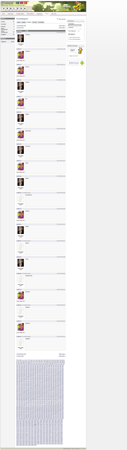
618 (63, 394)
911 (60, 412)
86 (57, 362)
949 (51, 414)
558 (22, 391)
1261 (38, 438)
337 (44, 377)
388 (17, 381)
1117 (38, 427)
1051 (32, 422)
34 (21, 361)
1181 (38, 432)
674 (47, 398)
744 (63, 401)
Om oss (77, 448)
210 (42, 370)
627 (35, 395)
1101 (38, 426)
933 (63, 413)
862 (44, 409)
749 (26, 403)
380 (47, 380)
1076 (58, 423)
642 (22, 396)
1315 (55, 442)
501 (35, 388)
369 (22, 380)
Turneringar (41, 22)
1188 (58, 432)
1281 (49, 439)
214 (51, 370)
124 (38, 365)
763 (58, 403)
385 (58, 380)
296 (47, 375)
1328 (46, 443)
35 (23, 361)
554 (60, 390)
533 (60, 389)
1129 (26, 428)
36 (25, 361)
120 (29, 365)
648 (35, 396)
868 (58, 409)
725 (19, 401)
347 (19, 379)
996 (63, 417)
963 (35, 415)
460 (38, 385)
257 (54, 372)
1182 (41, 432)
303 (63, 375)
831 (22, 408)
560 (26, 391)
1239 (20, 437)
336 (42, 377)
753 (35, 403)
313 (38, 376)
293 (40, 375)
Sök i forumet (62, 19)
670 (38, 398)
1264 (46, 438)
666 (29, 398)
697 (51, 399)
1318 (17, 443)
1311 (44, 442)
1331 (55, 443)
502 (38, 388)
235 (51, 371)
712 (38, 400)
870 (63, 409)
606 (35, 394)
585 (35, 393)
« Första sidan (20, 27)
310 (31, 376)
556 (17, 391)
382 (51, 380)
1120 (46, 427)
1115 (32, 427)
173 (54, 367)
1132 (35, 428)
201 (22, 370)
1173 (61, 431)
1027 (55, 419)
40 (31, 361)
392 (26, 381)
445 (51, 384)
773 (33, 404)
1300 (58, 441)
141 (29, 366)
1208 (23, 434)
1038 (41, 420)
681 (63, 398)
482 (40, 386)
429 (63, 382)
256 (51, 372)
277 (51, 374)
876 (29, 410)
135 (63, 365)
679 (58, 398)
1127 (20, 428)
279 (56, 374)
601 (24, 394)
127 (44, 365)
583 (31, 393)
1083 (32, 424)
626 (33, 395)
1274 (29, 439)
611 (47, 394)
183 (29, 369)
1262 (41, 438)
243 (22, 372)
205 (31, 370)
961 (31, 415)
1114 (29, 427)
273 (42, 374)
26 (57, 360)
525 (42, 389)
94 (21, 363)
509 (54, 388)
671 (40, 398)
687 (29, 399)
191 (47, 369)
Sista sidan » (62, 27)
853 (24, 409)
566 (40, 391)
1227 (32, 436)
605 (33, 394)
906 (49, 412)
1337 (26, 445)
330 (29, 377)
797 (40, 405)
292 (38, 375)
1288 (23, 441)
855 (29, 409)
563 (33, 391)
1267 (55, 438)
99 (30, 363)
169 (44, 367)
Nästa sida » (62, 25)
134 (60, 365)
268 (31, 374)
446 (54, 384)
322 (58, 376)
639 (63, 395)
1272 (23, 439)
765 (63, 403)
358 (44, 379)
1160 (23, 431)
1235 (55, 436)
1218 (52, 434)
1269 (61, 438)
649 (38, 396)
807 (63, 405)
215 (54, 370)
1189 (61, 432)
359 (47, 379)
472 (17, 386)
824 (54, 407)
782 (54, 404)
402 (49, 381)
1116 (35, 427)
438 (35, 384)
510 (56, 388)
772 (31, 404)
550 (51, 390)
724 (17, 401)
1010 (53, 418)
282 (63, 374)
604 (31, 394)
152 (54, 366)
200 (19, 370)
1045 (61, 420)
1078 (17, 424)
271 (38, 374)
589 (44, 393)
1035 (32, 420)
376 (38, 380)
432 (22, 384)
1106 (52, 426)
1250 (52, 437)
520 (31, 389)
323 (60, 376)
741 (56, 401)
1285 (61, 439)
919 (31, 413)
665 (26, 398)
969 (49, 415)
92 (18, 363)
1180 (35, 432)
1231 (44, 436)
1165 (38, 431)
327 (22, 377)
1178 (29, 432)
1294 (41, 441)
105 (43, 363)
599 (19, 394)
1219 (55, 434)
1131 (32, 428)
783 (56, 404)
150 (49, 366)
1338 (29, 445)
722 (60, 400)
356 (40, 379)
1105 (49, 426)
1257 (26, 438)
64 (21, 362)
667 (31, 398)
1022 (41, 419)
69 (30, 362)
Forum (47, 13)
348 (22, 379)
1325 (38, 443)
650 (40, 396)
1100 (35, 426)
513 (63, 388)
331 (31, 377)
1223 (20, 436)
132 (56, 365)
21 (49, 360)
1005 (39, 418)
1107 (55, 426)
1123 (55, 427)
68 (28, 362)
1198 (41, 433)
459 (35, 385)
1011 (56, 418)
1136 (46, 428)
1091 (55, 424)
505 (44, 388)
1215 (44, 434)
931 (58, 413)
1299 (55, 441)
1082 (29, 424)
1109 (61, 426)
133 (58, 365)
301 (58, 375)
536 (19, 390)
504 (42, 388)
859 (38, 409)
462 (42, 385)
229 (38, 371)
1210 (29, 434)
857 (33, 409)
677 (54, 398)
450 (63, 384)
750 (29, 403)
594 (56, 393)
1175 (20, 432)
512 (60, 388)
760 (51, 403)
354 (35, 379)
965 (40, 415)
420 (42, 382)
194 (54, 369)
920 (33, 413)
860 (40, 409)
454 (24, 385)
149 (47, 366)
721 (58, 400)
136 (17, 366)
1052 (35, 422)
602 (26, 394)
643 (24, 396)
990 (49, 417)
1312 (46, 442)
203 (26, 370)
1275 (32, 439)
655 (51, 396)
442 (44, 384)
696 (49, 399)
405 (56, 381)
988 (44, 417)
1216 (46, 434)
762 (56, 403)
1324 (35, 443)
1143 (20, 429)
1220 (58, 434)
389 (19, 381)
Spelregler (10, 13)
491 (60, 386)
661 (17, 398)
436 (31, 384)
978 (22, 417)
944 (40, 414)
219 (63, 370)
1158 (17, 431)
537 (22, 390)
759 (49, 403)
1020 (35, 419)
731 (33, 401)
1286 (17, 441)
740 (54, 401)
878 (33, 410)
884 (47, 410)
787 (17, 405)
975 (63, 415)
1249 (49, 437)
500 (33, 388)
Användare (71, 23)
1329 (49, 443)
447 (56, 384)
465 (49, 385)
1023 (44, 419)
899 (33, 412)
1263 (44, 438)
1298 (52, 441)
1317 (61, 442)
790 (24, 405)
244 (24, 372)
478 (31, 386)
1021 (38, 419)
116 (19, 365)
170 (47, 367)
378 (42, 380)
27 (59, 360)
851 (19, 409)
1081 (26, 424)
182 (26, 369)
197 (60, 369)
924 (42, 413)
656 (54, 396)
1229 (38, 436)
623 (26, 395)
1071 (44, 423)
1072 (46, 423)
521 (33, 389)
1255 (20, 438)
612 (49, 394)
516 (22, 389)
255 (49, 372)
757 (44, 403)
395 (33, 381)
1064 (23, 423)
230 (40, 371)
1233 (49, 436)
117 (22, 365)
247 (31, 372)
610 (44, 394)
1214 (41, 434)
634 (51, 395)
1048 (23, 422)
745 (17, 403)
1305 (26, 442)
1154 (52, 429)
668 (33, 398)
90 (64, 362)
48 (44, 361)
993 (56, 417)
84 (54, 362)
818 (40, 407)
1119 (44, 427)
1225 (26, 436)
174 (56, 367)
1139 (55, 428)
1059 (55, 422)
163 (31, 367)
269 (33, 374)
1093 (61, 424)
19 (46, 360)
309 (29, 376)
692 (40, 399)
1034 (29, 420)
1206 (17, 434)
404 (54, 381)
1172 (58, 431)
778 (44, 404)
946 (44, 414)
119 (26, 365)
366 (63, 379)
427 (58, 382)
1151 (44, 429)
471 (63, 385)
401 (47, 381)
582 (29, 393)
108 (50, 363)
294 (42, 375)
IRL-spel (35, 22)
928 (51, 413)
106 (45, 363)
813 (29, 407)
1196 (35, 433)
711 (35, 400)
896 (26, 412)
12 (34, 360)
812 (26, 407)
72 (34, 362)
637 (58, 395)
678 (56, 398)
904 (44, 412)
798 (42, 405)
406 (58, 381)
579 (22, 393)
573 (56, 391)
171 (49, 367)
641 (19, 396)
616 (58, 394)
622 (24, 395)
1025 (49, 419)
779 (47, 404)
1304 (23, 442)
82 (51, 362)
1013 (62, 418)
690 (35, 399)
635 (54, 395)
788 (19, 405)
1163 (32, 431)
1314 (52, 442)
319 (51, 376)
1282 (52, 439)
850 (17, 409)
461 (40, 385)
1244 (35, 437)
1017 (26, 419)
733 (38, 401)
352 (31, 379)
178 (17, 369)
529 (51, 389)
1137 (49, 428)
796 (38, 405)
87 (59, 362)
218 (60, 370)
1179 (32, 432)
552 (56, 390)
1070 (41, 423)
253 (44, 372)
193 (51, 369)
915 (22, 413)
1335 (20, 445)
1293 (38, 441)
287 (26, 375)
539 (26, 390)
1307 (32, 442)
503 (40, 388)
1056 (46, 422)
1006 (42, 418)
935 (19, 414)
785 (60, 404)
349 (24, 379)
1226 (29, 436)
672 (42, 398)
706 (24, 400)
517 (24, 389)
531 (56, 389)
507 (49, 388)
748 (24, 403)
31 (17, 361)
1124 (58, 427)
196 (58, 369)
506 (47, 388)
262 (17, 374)
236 (54, 371)
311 (33, 376)
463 (44, 385)
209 (40, 370)
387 (63, 380)
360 (49, 379)
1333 (61, 443)
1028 (58, 419)
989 (47, 417)
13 (36, 360)
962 (33, 415)
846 (56, 408)
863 (47, 409)
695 (47, 399)
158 (19, 367)
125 (40, 365)
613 (51, 394)
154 (58, 366)
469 (58, 385)
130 (51, 365)
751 (31, 403)
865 (51, 409)
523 (38, 389)
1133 (38, 428)
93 (20, 363)
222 (22, 371)
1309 (38, 442)
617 (60, 394)
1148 (35, 429)
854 (26, 409)
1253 (61, 437)
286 (24, 375)
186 (35, 369)
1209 (26, 434)
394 (31, 381)
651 (42, 396)
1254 (17, 438)
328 (24, 377)
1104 (46, 426)
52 (51, 361)
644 (26, 396)
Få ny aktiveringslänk (74, 39)
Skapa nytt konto (73, 55)
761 (54, 403)
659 (60, 396)
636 (56, 395)
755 (40, 403)
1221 (61, 434)
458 (33, 385)
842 (47, 408)
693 (42, 399)
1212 (35, 434)
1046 (17, 422)
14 (38, 360)
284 (19, 375)
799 (44, 405)
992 (54, 417)
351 (29, 379)
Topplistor (39, 13)
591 (49, 393)
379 (44, 380)
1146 (29, 429)
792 (29, 405)
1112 (23, 427)
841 (44, 408)
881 (40, 410)
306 (22, 376)
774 (35, 404)
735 (42, 401)
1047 (20, 422)
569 (47, 391)
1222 (17, 436)
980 (26, 417)
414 (29, 382)
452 (19, 385)
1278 (41, 439)
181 (24, 369)
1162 (29, 431)
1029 (61, 419)
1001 (27, 418)
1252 (58, 437)
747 (22, 403)
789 (22, 405)
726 (22, 401)
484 (44, 386)
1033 (26, 420)
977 (19, 417)
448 (58, 384)
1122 (52, 427)
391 (24, 381)
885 (49, 410)
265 (24, 374)
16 (41, 360)
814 (31, 407)
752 (33, 403)
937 (24, 414)
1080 (23, 424)
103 (39, 363)
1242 (29, 437)
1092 (58, 424)
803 (54, 405)
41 (33, 361)
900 (35, 412)
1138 (52, 428)
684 (22, 399)
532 (58, 389)
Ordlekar (29, 22)
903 (42, 412)
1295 (44, 441)
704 (19, 400)
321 (56, 376)
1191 (20, 433)
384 (56, 380)
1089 (49, 424)
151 (51, 366)
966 (42, 415)
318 (49, 376)
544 (38, 390)
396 (35, 381)
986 (40, 417)
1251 (55, 437)
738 (49, 401)
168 (42, 367)
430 (17, 384)
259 (58, 372)
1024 (46, 419)
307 (24, 376)
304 (17, 376)
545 (40, 390)
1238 (17, 437)
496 (24, 388)
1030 (17, 420)
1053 (38, 422)
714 (42, 400)
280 (58, 374)
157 (17, 367)
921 (35, 413)
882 (42, 410)
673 (44, 398)
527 (47, 389)
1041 (49, 420)
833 (26, 408)
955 (17, 415)
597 (63, 393)
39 (30, 361)
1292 (35, 441)
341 (54, 377)
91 (17, 363)
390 (22, 381)
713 (40, 400)
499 (31, 388)
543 (35, 390)
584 (33, 393)
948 (49, 414)
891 (63, 410)
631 (44, 395)
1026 (52, 419)
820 (44, 407)
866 (54, 409)
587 (40, 393)
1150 (41, 429)
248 (33, 372)
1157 (61, 429)
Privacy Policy (66, 448)
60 (64, 361)
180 (22, 369)
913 (17, 413)
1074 (52, 423)
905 (47, 412)
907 (51, 412)
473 (19, 386)
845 (54, 408)
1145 (26, 429)
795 (35, 405)
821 (47, 407)
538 (24, 390)
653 (47, 396)
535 (17, 390)
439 (38, 384)
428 (60, 382)
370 (24, 380)
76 (41, 362)
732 (35, 401)
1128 (23, 428)
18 (44, 360)
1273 (26, 439)
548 (47, 390)
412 (24, 382)
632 (47, 395)
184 (31, 369)
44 (38, 361)
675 (49, 398)
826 (58, 407)
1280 (46, 439)
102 (36, 363)
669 (35, 398)
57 (59, 361)
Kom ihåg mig (71, 31)
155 (60, 366)
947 (47, 414)
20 (47, 360)
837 (35, 408)
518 (26, 389)
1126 (17, 428)
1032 (23, 420)
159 (22, 367)
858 (35, 409)
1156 (58, 429)
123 (35, 365)
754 (38, 403)
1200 (46, 433)
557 (19, 391)
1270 (17, 439)
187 (38, 369)
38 (28, 361)
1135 (44, 428)
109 (52, 363)
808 (17, 407)
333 (35, 377)
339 (49, 377)
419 (40, 382)
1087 (44, 424)
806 (60, 405)
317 (47, 376)
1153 (49, 429)
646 (31, 396)
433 (24, 384)
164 (33, 367)
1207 (20, 434)
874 (24, 410)
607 (38, 394)
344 (60, 377)
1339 (32, 445)
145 (38, 366)
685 (24, 399)
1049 (26, 422)
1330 (52, 443)
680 (60, 398)
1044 (58, 420)
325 (17, 377)
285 (22, 375)
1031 (20, 420)
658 (58, 396)
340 (51, 377)
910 (58, 412)
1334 (17, 445)
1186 (52, 432)
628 (38, 395)
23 (52, 360)
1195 (32, 433)
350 (26, 379)
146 (40, 366)
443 (47, 384)
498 (29, 388)
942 (35, 414)
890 (60, 410)
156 (63, 366)
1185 (49, 432)
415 (31, 382)
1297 (49, 441)
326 (19, 377)
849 (63, 408)
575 (60, 391)
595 (58, 393)
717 (49, 400)
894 (22, 412)
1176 (23, 432)
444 (49, 384)
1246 (41, 437)
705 (22, 400)
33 (20, 361)
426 (56, 382)
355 (38, 379)
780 (49, 404)
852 (22, 409)
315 (42, 376)
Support (24, 22)
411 (22, 382)
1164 (35, 431)
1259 (32, 438)
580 (24, 393)
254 (47, 372)
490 (58, 386)
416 (33, 382)
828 (63, 407)
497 (26, 388)
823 (51, 407)
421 (44, 382)
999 (22, 418)
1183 (44, 432)
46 (41, 361)
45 (39, 361)
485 (47, 386)
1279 (44, 439)
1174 (17, 432)
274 (44, 374)
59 (62, 361)
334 (38, 377)
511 (58, 388)
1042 (52, 420)
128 (47, 365)
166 (38, 367)
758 (47, 403)
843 (49, 408)
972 (56, 415)
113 (61, 363)
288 (29, 375)
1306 (29, 442)
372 (29, 380)
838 (38, 408)
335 (40, 377)
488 (54, 386)
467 (54, 385)
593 (54, 393)
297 (49, 375)
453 (22, 385)
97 (26, 363)
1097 (26, 426)
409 (17, 382)
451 (17, 385)
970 (51, 415)
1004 (36, 418)
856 (31, 409)
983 (33, 417)
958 (24, 415)
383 (54, 380)
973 (58, 415)
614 (54, 394)
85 (56, 362)
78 (44, 362)
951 (56, 414)
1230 (41, 436)
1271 (20, 439)
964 (38, 415)
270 (35, 374)
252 (42, 372)
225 (29, 371)
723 (63, 400)
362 (54, 379)
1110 (17, 427)
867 (56, 409)
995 (60, 417)
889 (58, 410)
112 (59, 363)
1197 (38, 433)
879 (35, 410)
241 (17, 372)
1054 (41, 422)
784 (58, 404)
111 (57, 363)
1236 (58, 436)
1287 (20, 441)
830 (19, 408)
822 (49, 407)
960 (29, 415)
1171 (55, 431)
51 (49, 361)
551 (54, 390)
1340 (35, 445)
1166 (41, 431)
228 (35, 371)
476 (26, 386)
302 (60, 375)
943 (38, 414)
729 (29, 401)
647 (33, 396)
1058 (52, 422)
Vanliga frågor (20, 13)
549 (49, 390)
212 (47, 370)
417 (35, 382)
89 (62, 362)
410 (19, 382)
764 (60, 403)
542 (33, 390)
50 (47, 361)
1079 (20, 424)
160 (24, 367)
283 (17, 375)
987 (42, 417)
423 (49, 382)
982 (31, 417)
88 (60, 362)
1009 (50, 418)
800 (47, 405)
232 (44, 371)
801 (49, 405)
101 (34, 363)
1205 (61, 433)
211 (44, 370)
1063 (20, 423)
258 (56, 372)
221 (19, 371)
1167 (44, 431)
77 (42, 362)
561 (29, 391)
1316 (58, 442)
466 (51, 385)
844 (51, 408)
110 (54, 363)
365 (60, 379)
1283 (55, 439)
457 (31, 385)
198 (63, 369)
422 (47, 382)
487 (51, 386)
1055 (44, 422)
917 (26, 413)
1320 (23, 443)
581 (26, 393)
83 (52, 362)
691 (38, 399)
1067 (32, 423)
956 (19, 415)
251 (40, 372)
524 (40, 389)
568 (44, 391)
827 (60, 407)
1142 (17, 429)
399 (42, 381)
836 (33, 408)
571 (51, 391)
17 (42, 360)
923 (40, 413)
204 (29, 370)
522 (35, 389)
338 (47, 377)
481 (38, 386)
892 (17, 412)
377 (40, 380)
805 (58, 405)
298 (51, 375)
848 (60, 408)
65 (23, 362)
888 (56, 410)
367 (17, 380)
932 (60, 413)
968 (47, 415)
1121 (49, 427)
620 (19, 395)
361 (51, 379)
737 (47, 401)
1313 (49, 442)
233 (47, 371)
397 (38, 381)
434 (26, 384)
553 (58, 390)
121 (31, 365)
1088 (46, 424)
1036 (35, 420)
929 (54, 413)
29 (62, 360)
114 (64, 363)
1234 (52, 436)
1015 (20, 419)
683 (19, 399)
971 (54, 415)
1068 (35, 423)
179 (19, 369)
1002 (30, 418)
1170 (52, 431)
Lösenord (70, 27)
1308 (35, 442)
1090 (52, 424)
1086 (41, 424)
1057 (49, 422)
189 (42, 369)
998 (19, 418)
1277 (38, 439)
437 (33, 384)
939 (29, 414)
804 (56, 405)
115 (17, 365)
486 (49, 386)
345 (63, 377)
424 (51, 382)
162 (29, 367)
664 (24, 398)
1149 (38, 429)
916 (24, 413)
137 (19, 366)
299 (54, 375)
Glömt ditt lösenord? (74, 37)
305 (19, 376)
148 (44, 366)
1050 (29, 422)
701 (60, 399)
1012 (59, 418)
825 (56, 407)
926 (47, 413)
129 (49, 365)
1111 (20, 427)
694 (44, 399)
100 (32, 363)
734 (40, 401)
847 (58, 408)
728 (26, 401)
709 (31, 400)
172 (51, 367)
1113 (26, 427)
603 (29, 394)
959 (26, 415)
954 (63, 414)
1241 (26, 437)
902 (40, 412)
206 (33, 370)
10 (31, 360)
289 (31, 375)
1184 (46, 432)
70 (31, 362)
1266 (52, 438)
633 (49, 395)
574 (58, 391)
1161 (26, 431)
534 (63, 389)
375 (35, 380)
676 (51, 398)
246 (29, 372)
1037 (38, 420)
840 (42, 408)
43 (36, 361)
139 (24, 366)
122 (33, 365)
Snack (18, 22)
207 (35, 370)
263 (19, 374)
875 (26, 410)
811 (24, 407)
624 (29, 395)
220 (17, 371)
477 (29, 386)
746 (19, 403)
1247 (44, 437)
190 (44, 369)
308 (26, 376)
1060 (58, 422)
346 (17, 379)
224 (26, 371)
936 (22, 414)
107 (48, 363)
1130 (29, 428)
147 (42, 366)
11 (33, 360)
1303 (20, 442)
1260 (35, 438)
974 (60, 415)
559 (24, 391)
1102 (41, 426)
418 (38, 382)
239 (60, 371)
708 (29, 400)
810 (22, 407)
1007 (44, 418)
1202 (52, 433)
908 (54, 412)
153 (56, 366)
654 (49, 396)
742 (58, 401)
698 (54, 399)
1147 (32, 429)
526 (44, 389)
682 (17, 399)
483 (42, 386)
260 (60, 372)
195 (56, 369)
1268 (58, 438)
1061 (61, 422)
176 (60, 367)
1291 (32, 441)
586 (38, 393)
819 (42, 407)
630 (42, 395)
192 (49, 369)
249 (35, 372)
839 (40, 408)
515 (19, 389)
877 (31, 410)
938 (26, 414)
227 (33, 371)
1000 (24, 418)
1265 (49, 438)
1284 (58, 439)
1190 (17, 433)
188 (40, 369)
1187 (55, 432)
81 (49, 362)
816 (35, 407)
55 (56, 361)
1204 (58, 433)
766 (17, 404)
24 (54, 360)
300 (56, 375)
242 (19, 372)
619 (17, 395)
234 (49, 371)
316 (44, 376)
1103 (44, 426)
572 (54, 391)
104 (41, 363)
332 (33, 377)
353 (33, 379)
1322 (29, 443)
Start (3, 13)
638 (60, 395)
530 (54, 389)
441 (42, 384)
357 (42, 379)
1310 (41, 442)
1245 (38, 437)
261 (63, 372)
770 (26, 404)
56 (57, 361)
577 (17, 393)
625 (31, 395)
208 (38, 370)
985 (38, 417)
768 (22, 404)
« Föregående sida (21, 25)
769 (24, 404)
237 (56, 371)
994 (58, 417)
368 (19, 380)
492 (63, 386)
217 (58, 370)
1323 (32, 443)
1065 (26, 423)
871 (17, 410)
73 (36, 362)
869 (60, 409)
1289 (26, 441)
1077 (61, 423)
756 (42, 403)
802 (51, 405)
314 (40, 376)
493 (17, 388)
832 (24, 408)
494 (19, 388)
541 (31, 390)
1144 (23, 429)
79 (46, 362)
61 (17, 362)
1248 (46, 437)
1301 (61, 441)
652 (44, 396)
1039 (44, 420)
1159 (20, 431)
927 (49, 413)
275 (47, 374)
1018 (29, 419)
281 (60, 374)
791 (26, 405)
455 (26, 385)
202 (24, 370)
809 (19, 407)
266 (26, 374)
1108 (58, 426)
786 (63, 404)
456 (29, 385)
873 (22, 410)
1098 (29, 426)
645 (29, 396)
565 (38, 391)
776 (40, 404)
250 (38, 372)
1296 (46, 441)
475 (24, 386)
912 (63, 412)
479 (33, 386)
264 (22, 374)
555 (63, 390)
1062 (17, 423)
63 (20, 362)
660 (63, 396)
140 (26, 366)
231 (42, 371)
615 (56, 394)
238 (58, 371)
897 (29, 412)
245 (26, 372)
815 (33, 407)
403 (51, 381)
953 (60, 414)
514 (17, 389)
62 (18, 362)
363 (56, 379)
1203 (55, 433)
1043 (55, 420)
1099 (32, 426)
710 (33, 400)
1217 (49, 434)
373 (31, 380)
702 (63, 399)
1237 (61, 436)
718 (51, 400)
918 (29, 413)
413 (26, 382)
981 (29, 417)
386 (60, 380)
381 (49, 380)
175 (58, 367)
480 (35, 386)
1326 (41, 443)
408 (63, 381)
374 (33, 380)
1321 (26, 443)
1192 (23, 433)
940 (31, 414)
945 (42, 414)
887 (54, 410)
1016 (23, 419)
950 (54, 414)
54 (54, 361)
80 (47, 362)
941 (33, 414)
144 (35, 366)
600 (22, 394)
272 (40, 374)
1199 (44, 433)
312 (35, 376)
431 (19, 384)
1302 (17, 442)
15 (39, 360)
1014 (17, 419)
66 (25, 362)
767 (19, 404)
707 (26, 400)
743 (60, 401)
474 (22, 386)
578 (19, 393)
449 (60, 384)
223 (24, 371)
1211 (32, 434)
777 (42, 404)
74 (38, 362)
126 (42, 365)
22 (51, 360)
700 (58, 399)
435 (29, 384)
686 (26, 399)
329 (26, 377)
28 (60, 360)
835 (31, 408)
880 (38, 410)
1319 (20, 443)
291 (35, 375)
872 (19, 410)
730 (31, 401)
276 (49, 374)
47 (42, 361)
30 (63, 360)
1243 (32, 437)
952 (58, 414)
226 (31, 371)
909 (56, 412)
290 (33, 375)
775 (38, 404)
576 (63, 391)
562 (31, 391)
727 (24, 401)
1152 (46, 429)
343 (58, 377)
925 (44, 413)
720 (56, 400)
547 (44, 390)
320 (54, 376)
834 (29, 408)
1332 (58, 443)
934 (17, 414)
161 (26, 367)
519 (29, 389)
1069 (38, 423)
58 (60, 361)
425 (54, 382)
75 (39, 362)
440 (40, 384)
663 (22, 398)
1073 (49, 423)
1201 (49, 433)
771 (29, 404)
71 (33, 362)
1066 (29, 423)
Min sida (54, 13)
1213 (38, 434)
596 (60, 393)
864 (49, 409)
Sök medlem (30, 13)
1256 (23, 438)
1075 (55, 423)
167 (40, 367)
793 (31, 405)
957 (22, 415)
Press (73, 448)
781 (51, 404)
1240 (23, 437)
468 (56, 385)
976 (17, 417)
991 (51, 417)
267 (29, 374)
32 (18, 361)
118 (24, 365)
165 (35, 367)
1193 (26, 433)
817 (38, 407)
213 (49, 370)
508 (51, 388)
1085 (38, 424)
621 (22, 395)
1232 (46, 436)
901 (38, 412)
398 (40, 381)
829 (17, 408)
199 (17, 370)
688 (31, 399)
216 (56, 370)
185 (33, 369)
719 (54, 400)
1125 (61, 427)
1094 (17, 426)
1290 (29, 441)
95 (23, 363)
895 (24, 412)
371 (26, 380)
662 (19, 398)
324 (63, 376)
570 (49, 391)
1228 (35, 436)
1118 (41, 427)
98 (28, 363)
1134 (41, 428)
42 (34, 361)
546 (42, 390)
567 (42, 391)
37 (26, 361)
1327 (44, 443)
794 (33, 405)
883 (44, 410)
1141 (61, 428)
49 (46, 361)
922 (38, 413)
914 (19, 413)
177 (63, 367)
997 (17, 418)
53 (52, 361)
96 (25, 363)
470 (60, 385)
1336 (23, 445)
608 (40, 394)
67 (26, 362)
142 (31, 366)
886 (51, 410)
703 (17, 400)
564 (35, 391)
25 (55, 360)
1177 (26, 432)
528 (49, 389)
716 (47, 400)
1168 (46, 431)
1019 (32, 419)
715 (44, 400)
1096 (23, 426)
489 (56, 386)
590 (47, 393)
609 (42, 394)
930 (56, 413)
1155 (55, 429)
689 (33, 399)
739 (51, 401)
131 (54, 365)
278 (54, 374)
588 (42, 393)
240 (63, 371)
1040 (46, 420)
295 (44, 375)
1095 (20, 426)
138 (22, 366)
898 (31, 412)
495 (22, 388)
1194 (29, 433)
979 (24, 417)
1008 (47, 418)
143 (33, 366)
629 (40, 395)
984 (35, 417)
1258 (29, 438)
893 (19, 412)
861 (42, 409)
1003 (33, 418)
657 (56, 396)
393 (29, 381)
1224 (23, 436)
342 (56, 377)
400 (44, 381)
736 (44, 401)
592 (51, 393)
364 (58, 379)
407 (60, 381)
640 (17, 396)
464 (47, 385)
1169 (49, 431)
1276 (35, 439)
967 (44, 415)
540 (29, 390)
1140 (58, 428)
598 (17, 394)
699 (56, 399)
